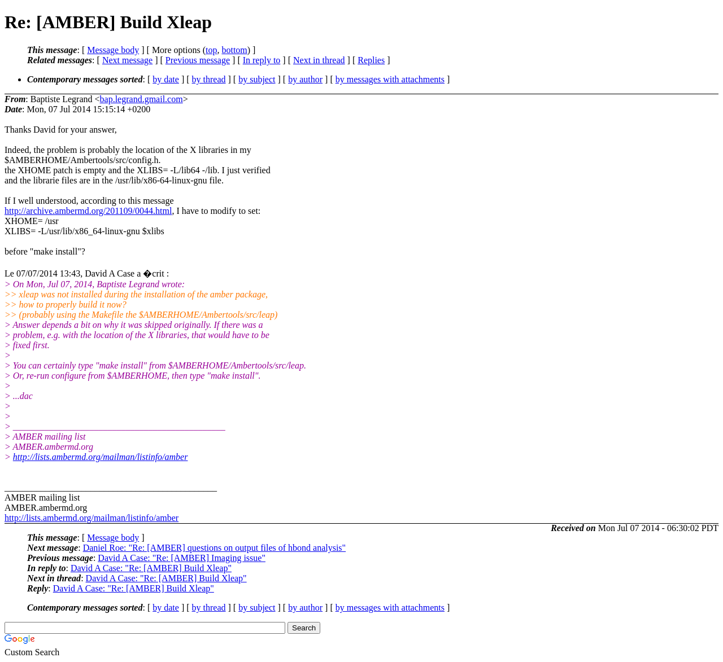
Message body (113, 50)
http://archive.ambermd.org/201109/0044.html (88, 211)
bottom (234, 50)
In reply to (262, 60)
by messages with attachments (390, 79)
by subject (256, 79)
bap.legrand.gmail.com (141, 99)
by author (305, 79)
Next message (127, 60)
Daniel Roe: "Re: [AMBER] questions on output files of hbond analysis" (214, 548)
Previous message (197, 60)
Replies (371, 60)
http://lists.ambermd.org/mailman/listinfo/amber (100, 457)
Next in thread (319, 60)
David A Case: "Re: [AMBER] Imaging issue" (181, 558)
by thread (209, 79)
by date (166, 79)
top (211, 50)
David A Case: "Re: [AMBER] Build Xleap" (151, 568)
